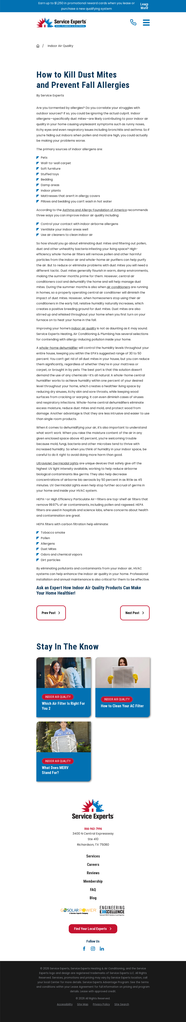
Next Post (134, 613)
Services (93, 856)
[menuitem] (65, 1004)
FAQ (93, 890)
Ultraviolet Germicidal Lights (57, 463)
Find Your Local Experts (93, 929)
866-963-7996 (93, 829)
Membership (93, 881)
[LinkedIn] (102, 949)
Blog (93, 898)
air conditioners (118, 287)
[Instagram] (93, 949)
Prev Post (51, 613)
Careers (93, 864)
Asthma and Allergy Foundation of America (94, 210)
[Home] (61, 22)
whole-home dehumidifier (58, 348)
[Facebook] (84, 949)
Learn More (144, 6)
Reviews (93, 873)
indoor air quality (83, 328)
